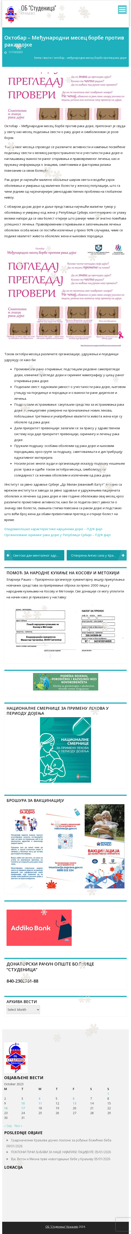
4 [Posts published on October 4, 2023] (39, 1098)
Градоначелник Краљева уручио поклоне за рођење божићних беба (61, 1140)
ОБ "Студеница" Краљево (61, 1227)
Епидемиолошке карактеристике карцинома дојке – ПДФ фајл (53, 529)
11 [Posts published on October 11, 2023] (40, 1103)
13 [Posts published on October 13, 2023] (74, 1103)
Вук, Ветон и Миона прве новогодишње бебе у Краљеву (52, 1159)
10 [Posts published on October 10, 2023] (23, 1103)
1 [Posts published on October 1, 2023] (108, 1094)
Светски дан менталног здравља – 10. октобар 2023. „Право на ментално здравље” (38, 555)
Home (37, 58)
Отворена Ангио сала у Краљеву (96, 555)
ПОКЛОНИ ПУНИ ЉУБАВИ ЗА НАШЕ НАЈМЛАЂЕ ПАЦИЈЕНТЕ (52, 1152)
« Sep (8, 1126)
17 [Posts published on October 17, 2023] (23, 1108)
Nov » (18, 1126)
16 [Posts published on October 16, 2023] (6, 1108)
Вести (47, 58)
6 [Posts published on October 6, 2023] (74, 1098)
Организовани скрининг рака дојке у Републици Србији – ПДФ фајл (57, 535)
